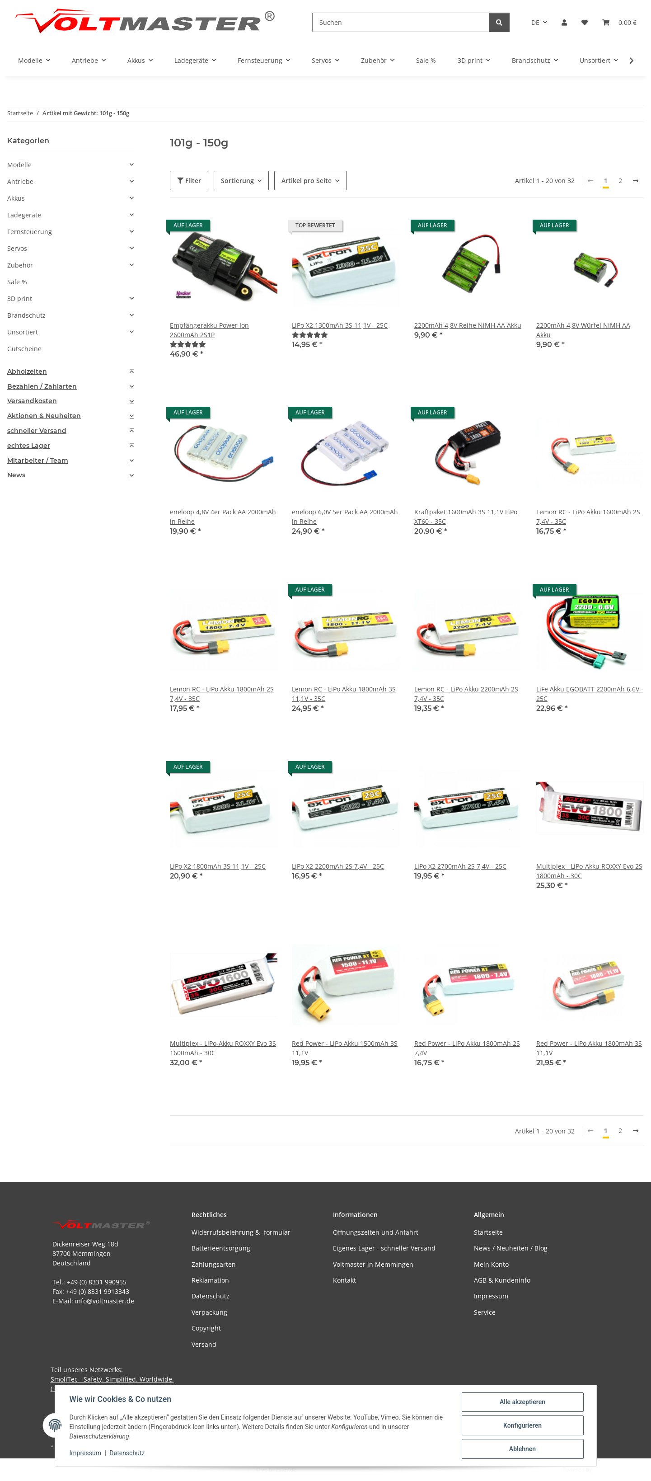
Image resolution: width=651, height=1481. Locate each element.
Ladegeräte (24, 215)
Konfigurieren (522, 1425)
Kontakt (344, 1280)
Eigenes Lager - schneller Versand (384, 1248)
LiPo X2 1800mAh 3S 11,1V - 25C (218, 866)
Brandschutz (26, 315)
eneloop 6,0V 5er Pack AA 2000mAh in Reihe (345, 517)
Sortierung (237, 180)
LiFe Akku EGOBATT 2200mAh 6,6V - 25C (589, 694)
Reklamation (210, 1280)
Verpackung (209, 1312)
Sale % (17, 281)
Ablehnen (522, 1449)
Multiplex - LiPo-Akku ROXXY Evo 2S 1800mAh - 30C (589, 871)
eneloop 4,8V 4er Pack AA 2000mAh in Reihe (223, 517)
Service (485, 1312)
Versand (204, 1344)
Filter (189, 180)
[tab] (70, 372)
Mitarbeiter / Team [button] (37, 461)
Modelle (19, 164)
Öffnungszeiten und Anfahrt (375, 1232)
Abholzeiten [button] (27, 372)
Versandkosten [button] (32, 401)
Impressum (85, 1453)
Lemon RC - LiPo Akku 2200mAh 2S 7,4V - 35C (466, 694)
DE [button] (535, 22)
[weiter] (636, 180)
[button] (564, 22)
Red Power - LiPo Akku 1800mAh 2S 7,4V (467, 1048)
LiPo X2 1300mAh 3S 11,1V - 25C (340, 325)
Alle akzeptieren (522, 1402)
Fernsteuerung (29, 231)
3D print (19, 298)
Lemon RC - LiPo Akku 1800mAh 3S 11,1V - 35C (344, 694)
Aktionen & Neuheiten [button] (44, 416)
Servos (17, 248)
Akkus (16, 198)
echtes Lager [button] (28, 446)
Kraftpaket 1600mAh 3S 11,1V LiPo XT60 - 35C (465, 517)
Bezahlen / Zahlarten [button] (42, 386)
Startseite (488, 1232)
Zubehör (20, 265)
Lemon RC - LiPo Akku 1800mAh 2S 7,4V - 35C (222, 694)
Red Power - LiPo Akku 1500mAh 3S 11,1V (345, 1048)
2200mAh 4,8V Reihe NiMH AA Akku (467, 325)
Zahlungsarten (214, 1264)
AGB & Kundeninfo (502, 1280)
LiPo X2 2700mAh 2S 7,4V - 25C (460, 866)
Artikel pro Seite (306, 180)
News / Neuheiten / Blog (511, 1248)
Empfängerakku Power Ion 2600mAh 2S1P (209, 330)
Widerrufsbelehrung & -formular (241, 1232)
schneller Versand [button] (36, 431)
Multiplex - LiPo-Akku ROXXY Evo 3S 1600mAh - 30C (223, 1048)
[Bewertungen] (188, 344)
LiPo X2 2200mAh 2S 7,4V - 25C (338, 866)
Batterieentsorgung (221, 1248)
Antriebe (20, 181)
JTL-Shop (604, 1469)
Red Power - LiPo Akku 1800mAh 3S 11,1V (589, 1048)
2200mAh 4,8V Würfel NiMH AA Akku (583, 330)
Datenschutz (127, 1453)
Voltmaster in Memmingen (373, 1264)
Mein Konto (491, 1264)
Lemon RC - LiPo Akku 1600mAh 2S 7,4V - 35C (588, 517)
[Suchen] (400, 22)
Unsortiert (22, 332)
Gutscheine (24, 348)
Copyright (206, 1328)
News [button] (16, 475)
